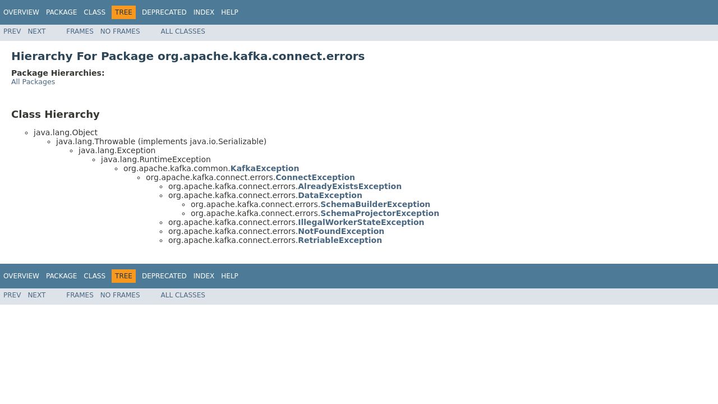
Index (204, 12)
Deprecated (164, 12)
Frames (80, 31)
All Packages (33, 81)
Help (229, 12)
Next (36, 31)
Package (61, 12)
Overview (21, 12)
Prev (12, 31)
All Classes (183, 31)
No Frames (120, 31)
